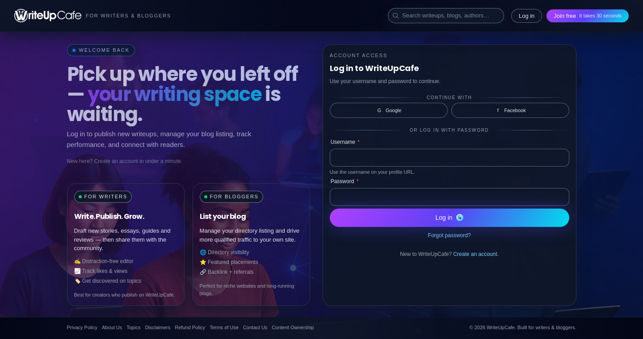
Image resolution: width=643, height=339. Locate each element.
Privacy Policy (82, 327)
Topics (133, 327)
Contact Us (255, 327)
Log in (526, 16)
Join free (588, 16)
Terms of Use (224, 327)
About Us (112, 327)
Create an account (475, 254)
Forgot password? (449, 235)
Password (345, 181)
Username (345, 142)
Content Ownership (293, 327)
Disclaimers (157, 327)
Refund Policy (190, 327)
